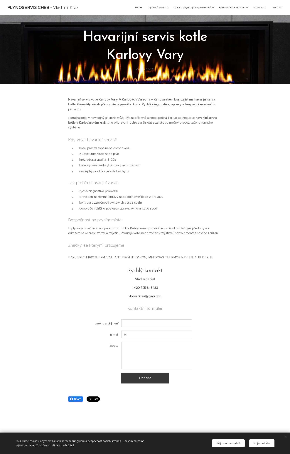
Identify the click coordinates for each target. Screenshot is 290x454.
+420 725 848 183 (145, 288)
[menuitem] (140, 7)
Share (75, 399)
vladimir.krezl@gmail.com (145, 296)
